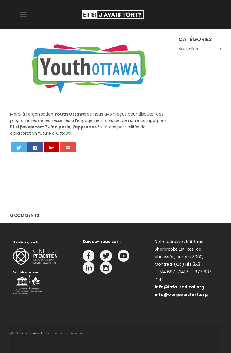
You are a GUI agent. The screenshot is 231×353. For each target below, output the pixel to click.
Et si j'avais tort (34, 333)
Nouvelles (188, 49)
